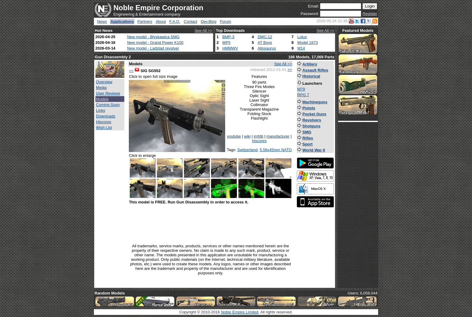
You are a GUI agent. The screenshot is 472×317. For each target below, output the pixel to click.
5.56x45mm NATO (276, 150)
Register (369, 13)
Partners (144, 21)
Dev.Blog (208, 21)
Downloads (105, 116)
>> (289, 69)
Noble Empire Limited (239, 312)
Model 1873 (307, 42)
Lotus (302, 37)
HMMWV (230, 48)
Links (100, 110)
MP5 (226, 42)
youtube (234, 136)
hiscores (259, 141)
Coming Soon (108, 104)
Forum (225, 21)
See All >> (203, 30)
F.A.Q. (174, 21)
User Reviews (108, 93)
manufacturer (278, 136)
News (102, 21)
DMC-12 (265, 37)
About (161, 21)
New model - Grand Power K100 (155, 42)
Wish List (104, 127)
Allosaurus (267, 48)
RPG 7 (303, 95)
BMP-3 (228, 37)
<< (131, 71)
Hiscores (103, 122)
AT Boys (265, 42)
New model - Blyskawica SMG (153, 37)
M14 (301, 48)
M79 (301, 89)
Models (102, 99)
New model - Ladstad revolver (153, 48)
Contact (190, 21)
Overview (104, 82)
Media (101, 87)
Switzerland (247, 150)
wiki (247, 136)
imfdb (258, 136)
